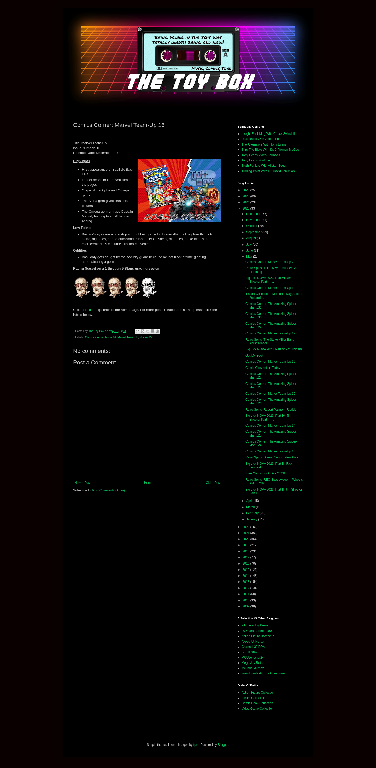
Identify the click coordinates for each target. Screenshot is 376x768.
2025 (246, 196)
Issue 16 (110, 337)
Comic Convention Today (262, 368)
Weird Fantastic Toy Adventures (263, 673)
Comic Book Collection (257, 703)
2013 (246, 582)
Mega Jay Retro (253, 663)
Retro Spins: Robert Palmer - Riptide (270, 409)
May (249, 256)
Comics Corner (94, 337)
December (254, 214)
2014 (246, 576)
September (254, 232)
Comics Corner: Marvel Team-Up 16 (270, 361)
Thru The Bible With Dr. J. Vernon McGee (270, 150)
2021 (246, 533)
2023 (246, 208)
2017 (246, 557)
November (254, 220)
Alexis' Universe (253, 641)
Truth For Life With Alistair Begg (264, 165)
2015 (246, 570)
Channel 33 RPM (253, 647)
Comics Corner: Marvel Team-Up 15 (270, 393)
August (251, 238)
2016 (246, 563)
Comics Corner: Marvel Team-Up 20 (270, 262)
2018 (246, 551)
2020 (246, 539)
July (249, 244)
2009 (246, 606)
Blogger (223, 745)
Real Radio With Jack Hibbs (261, 139)
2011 (246, 594)
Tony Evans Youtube (256, 160)
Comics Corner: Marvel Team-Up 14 (270, 425)
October (252, 226)
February (253, 513)
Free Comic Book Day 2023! (265, 473)
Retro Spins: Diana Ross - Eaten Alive (271, 457)
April (249, 501)
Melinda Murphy (253, 668)
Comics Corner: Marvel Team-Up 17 (270, 333)
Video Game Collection (258, 709)
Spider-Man (147, 337)
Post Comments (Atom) (108, 490)
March (251, 507)
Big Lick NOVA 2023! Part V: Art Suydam (273, 349)
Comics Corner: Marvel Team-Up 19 (270, 288)
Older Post (213, 483)
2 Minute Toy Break (255, 625)
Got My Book (254, 355)
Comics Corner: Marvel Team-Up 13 (270, 451)
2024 (246, 202)
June (250, 250)
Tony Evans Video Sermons (261, 155)
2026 (246, 190)
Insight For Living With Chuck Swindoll (268, 134)
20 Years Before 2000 (257, 631)
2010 (246, 600)
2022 (246, 527)
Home (148, 483)
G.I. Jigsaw (249, 652)
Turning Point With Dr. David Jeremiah (268, 171)
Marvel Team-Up (128, 337)
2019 (246, 545)
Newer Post (82, 483)
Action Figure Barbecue (258, 636)
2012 (246, 588)
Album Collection (253, 698)
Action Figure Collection (258, 692)
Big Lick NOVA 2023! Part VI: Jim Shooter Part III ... (268, 279)
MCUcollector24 (253, 657)
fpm (196, 745)
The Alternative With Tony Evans (264, 144)
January (252, 519)
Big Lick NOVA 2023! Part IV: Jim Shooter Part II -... (268, 417)
